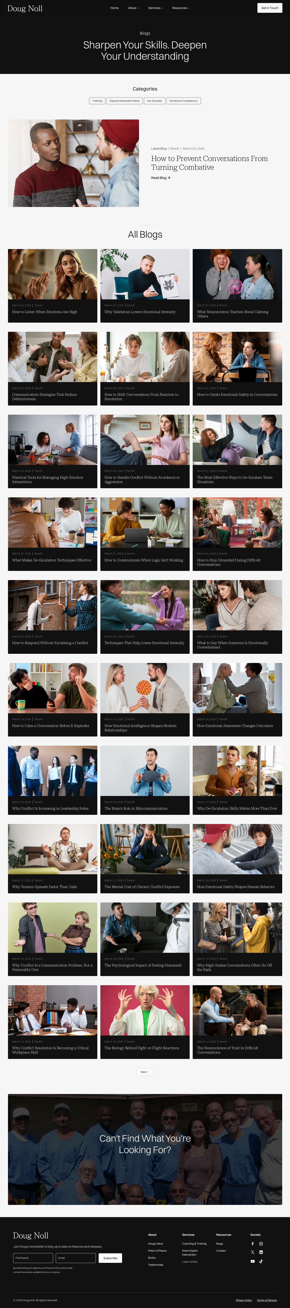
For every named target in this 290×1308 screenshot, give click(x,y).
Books (152, 1257)
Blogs (219, 1243)
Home (114, 8)
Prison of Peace (157, 1250)
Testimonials (155, 1264)
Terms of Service (267, 1300)
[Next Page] (145, 1072)
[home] (25, 8)
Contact (221, 1250)
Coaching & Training (194, 1243)
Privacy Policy (244, 1300)
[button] (133, 8)
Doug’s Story (155, 1243)
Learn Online (189, 1261)
